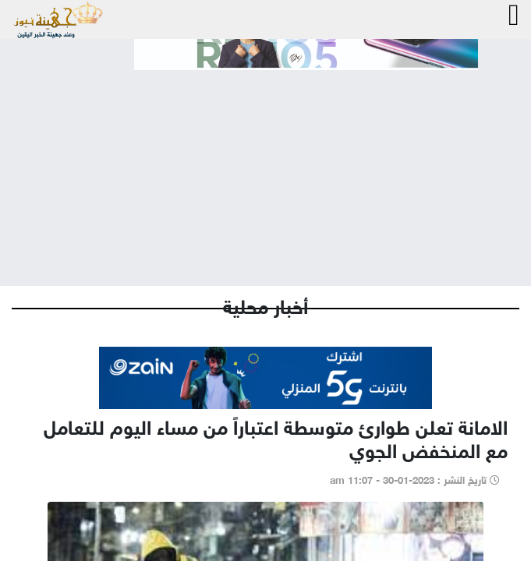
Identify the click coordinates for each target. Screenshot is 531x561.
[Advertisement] (265, 165)
